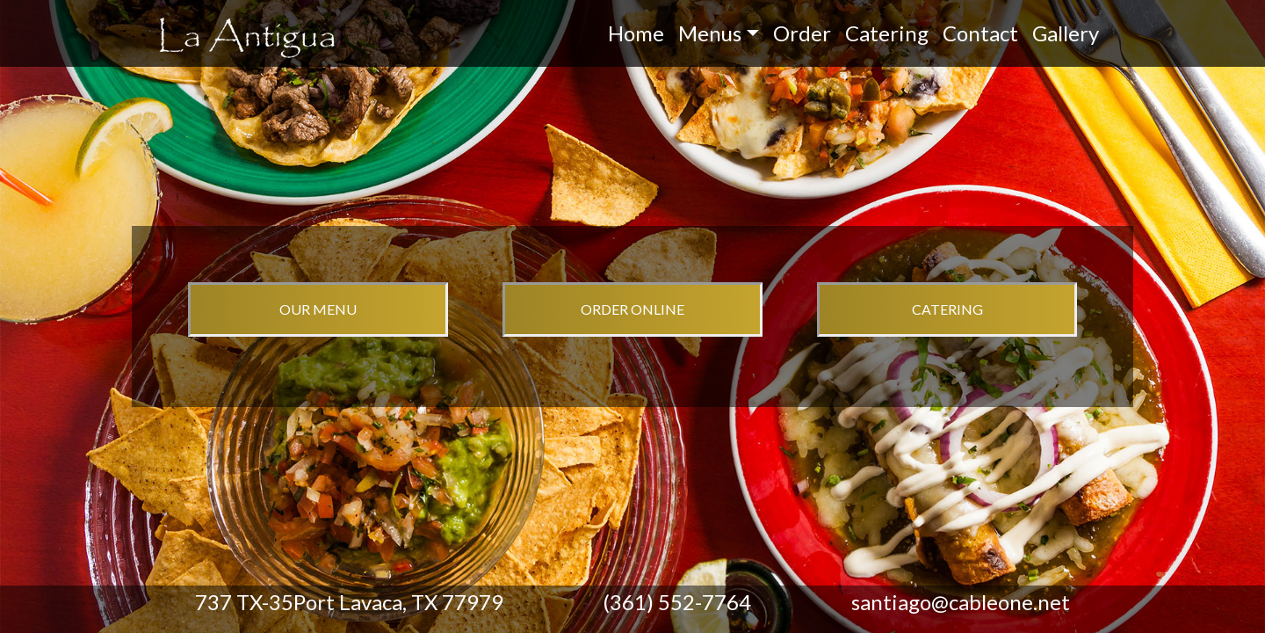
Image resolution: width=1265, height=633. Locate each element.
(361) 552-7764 (677, 602)
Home (636, 33)
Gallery (1065, 33)
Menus (709, 33)
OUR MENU (318, 309)
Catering (887, 33)
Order (802, 33)
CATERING (947, 309)
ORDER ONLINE (632, 309)
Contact (980, 33)
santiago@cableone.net (960, 602)
